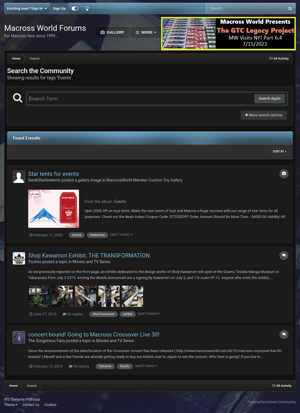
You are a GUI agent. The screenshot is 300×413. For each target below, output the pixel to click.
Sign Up (59, 8)
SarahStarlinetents (44, 180)
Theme (10, 405)
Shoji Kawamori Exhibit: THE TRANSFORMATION (89, 255)
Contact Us (31, 405)
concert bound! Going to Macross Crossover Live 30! (93, 334)
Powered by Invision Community (272, 402)
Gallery (115, 32)
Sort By (279, 151)
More (147, 32)
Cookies (50, 405)
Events (120, 201)
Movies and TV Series (91, 261)
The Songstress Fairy (46, 340)
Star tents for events (53, 174)
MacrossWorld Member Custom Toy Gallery (144, 180)
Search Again (270, 98)
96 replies (79, 366)
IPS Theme (12, 399)
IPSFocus (33, 399)
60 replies (73, 314)
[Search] (231, 8)
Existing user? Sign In (27, 8)
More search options (264, 115)
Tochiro (34, 261)
